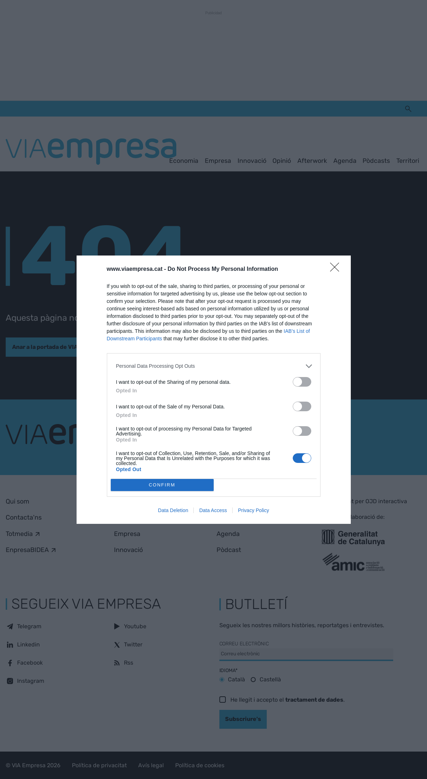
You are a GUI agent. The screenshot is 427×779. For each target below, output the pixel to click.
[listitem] (213, 366)
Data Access (213, 510)
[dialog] (214, 390)
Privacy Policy (253, 510)
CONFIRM (162, 484)
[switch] (302, 382)
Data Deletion (173, 510)
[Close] (337, 269)
